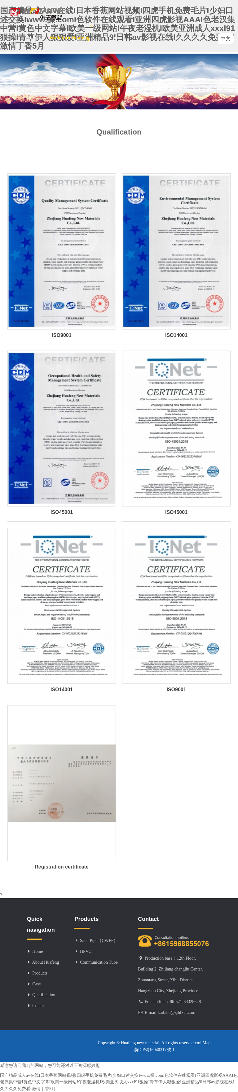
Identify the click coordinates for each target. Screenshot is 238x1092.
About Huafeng (45, 962)
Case (141, 32)
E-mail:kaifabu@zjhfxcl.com (170, 1012)
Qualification (170, 37)
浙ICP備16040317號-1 (154, 1049)
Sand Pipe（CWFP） (99, 940)
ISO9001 (61, 335)
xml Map (202, 1043)
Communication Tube (99, 962)
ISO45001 (62, 512)
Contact (200, 37)
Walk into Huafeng (71, 32)
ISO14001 (176, 335)
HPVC (85, 951)
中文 (226, 38)
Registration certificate (61, 866)
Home (34, 37)
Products (114, 32)
